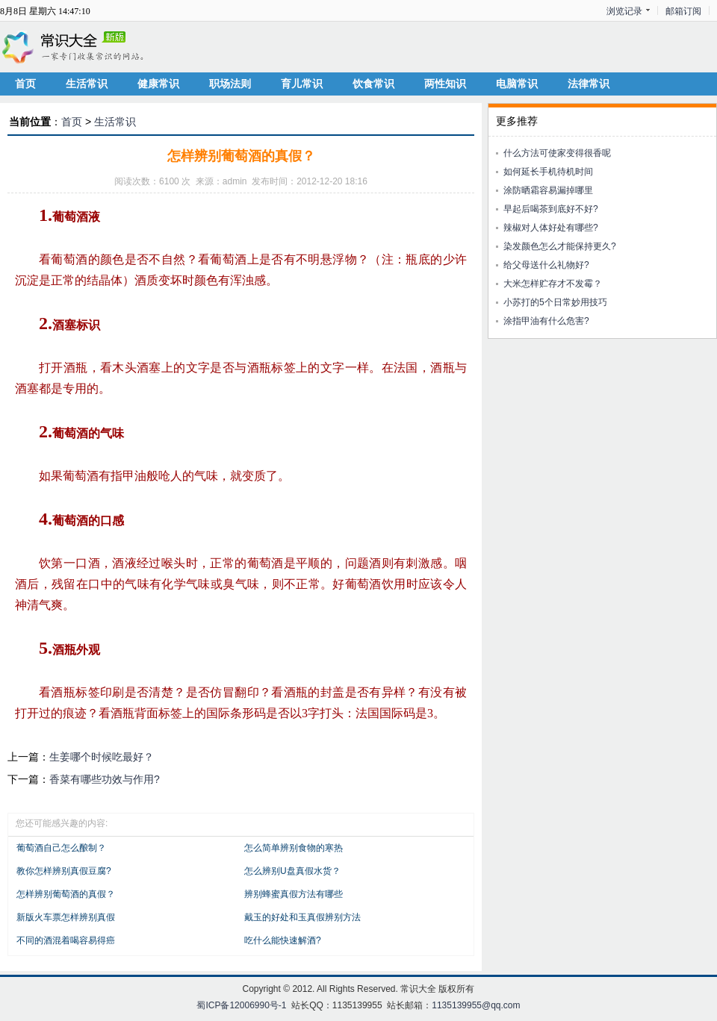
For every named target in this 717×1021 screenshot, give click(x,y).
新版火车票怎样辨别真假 (65, 917)
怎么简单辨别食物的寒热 (293, 848)
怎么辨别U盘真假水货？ (292, 871)
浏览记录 (624, 11)
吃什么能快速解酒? (282, 940)
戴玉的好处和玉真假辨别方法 (302, 917)
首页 (25, 84)
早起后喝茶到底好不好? (550, 209)
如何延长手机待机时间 (548, 171)
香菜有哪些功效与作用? (104, 779)
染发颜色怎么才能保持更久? (559, 246)
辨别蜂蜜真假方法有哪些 (293, 894)
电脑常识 (517, 84)
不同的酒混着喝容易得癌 (65, 940)
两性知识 (445, 84)
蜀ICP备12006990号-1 (241, 1005)
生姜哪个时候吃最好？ (101, 757)
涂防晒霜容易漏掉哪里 (548, 190)
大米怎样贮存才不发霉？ (552, 283)
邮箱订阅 (683, 11)
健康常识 (158, 84)
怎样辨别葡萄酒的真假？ (65, 894)
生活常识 (87, 84)
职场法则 (230, 84)
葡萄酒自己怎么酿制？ (61, 848)
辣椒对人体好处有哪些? (550, 227)
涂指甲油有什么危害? (546, 321)
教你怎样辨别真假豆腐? (63, 871)
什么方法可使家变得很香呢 (557, 153)
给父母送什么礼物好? (546, 265)
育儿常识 (302, 84)
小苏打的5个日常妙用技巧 (555, 302)
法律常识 (588, 84)
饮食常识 (373, 84)
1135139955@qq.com (476, 1005)
